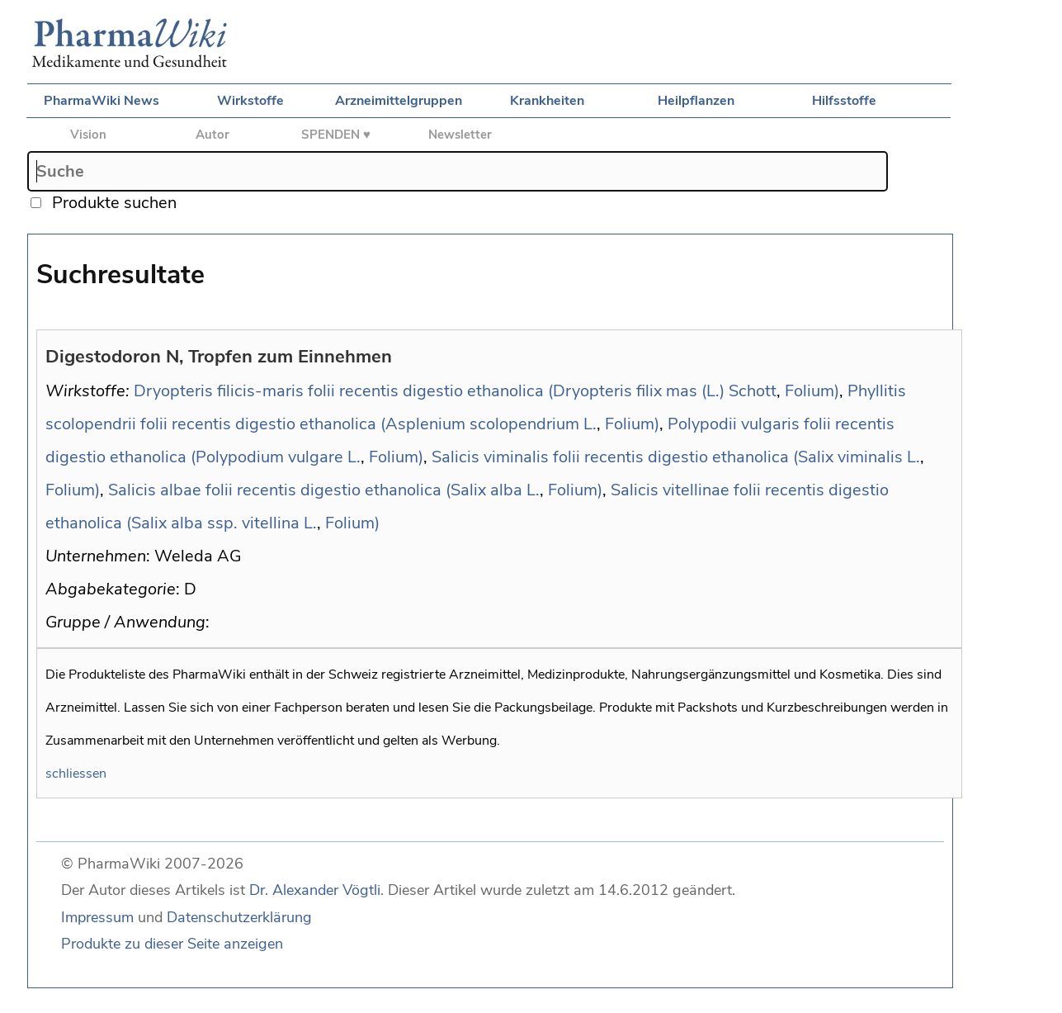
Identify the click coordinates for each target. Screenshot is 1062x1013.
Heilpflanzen (696, 101)
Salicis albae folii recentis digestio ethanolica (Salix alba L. (324, 490)
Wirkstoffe (250, 101)
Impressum (97, 917)
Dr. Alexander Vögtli (314, 890)
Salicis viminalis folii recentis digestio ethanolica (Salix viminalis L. (676, 457)
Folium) (812, 391)
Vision (88, 134)
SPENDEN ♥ (336, 134)
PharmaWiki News (101, 101)
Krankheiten (547, 101)
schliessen (75, 773)
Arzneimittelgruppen (398, 101)
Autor (212, 134)
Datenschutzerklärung (239, 917)
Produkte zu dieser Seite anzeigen (172, 944)
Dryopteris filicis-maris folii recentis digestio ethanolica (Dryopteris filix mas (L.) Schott (455, 391)
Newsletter (460, 134)
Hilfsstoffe (844, 101)
